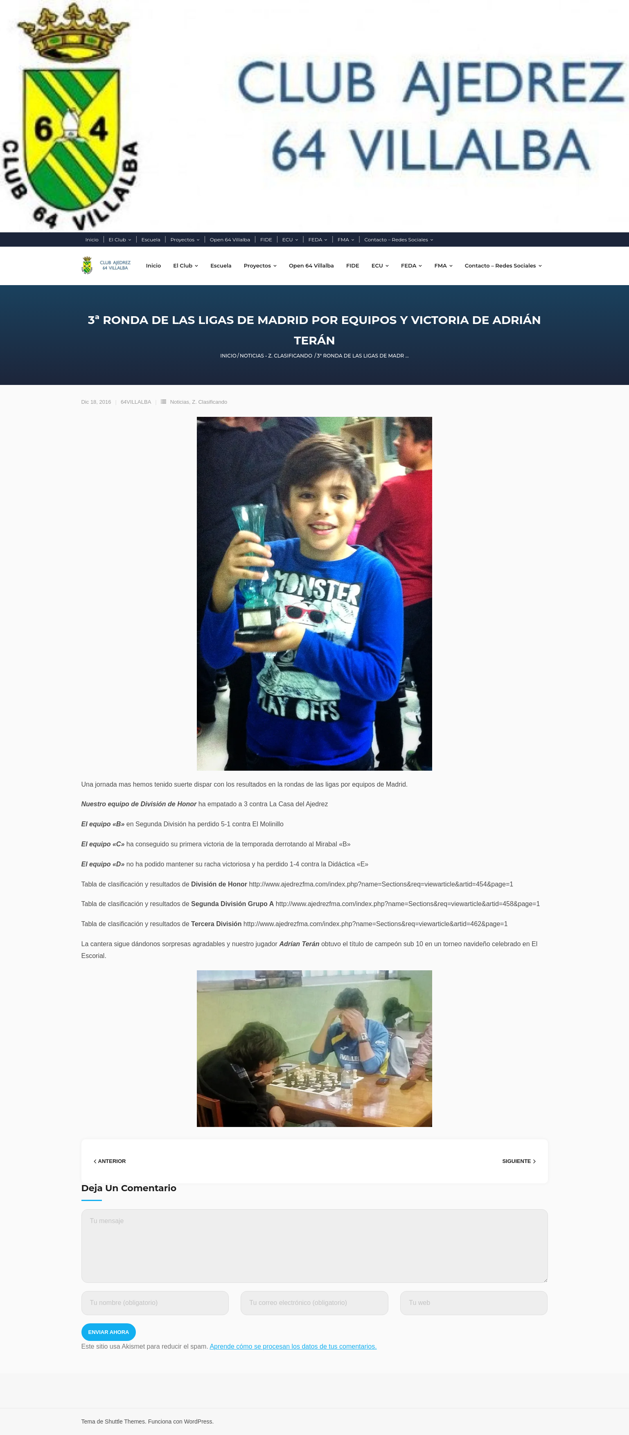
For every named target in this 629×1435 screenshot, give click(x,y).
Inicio (92, 239)
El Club (117, 239)
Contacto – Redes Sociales (396, 239)
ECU (287, 239)
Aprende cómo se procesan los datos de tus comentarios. (293, 1346)
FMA (343, 239)
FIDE (266, 239)
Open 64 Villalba (230, 239)
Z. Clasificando (290, 356)
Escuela (151, 239)
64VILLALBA (136, 402)
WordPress (198, 1421)
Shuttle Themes (125, 1421)
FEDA (315, 239)
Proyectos (182, 239)
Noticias (252, 356)
